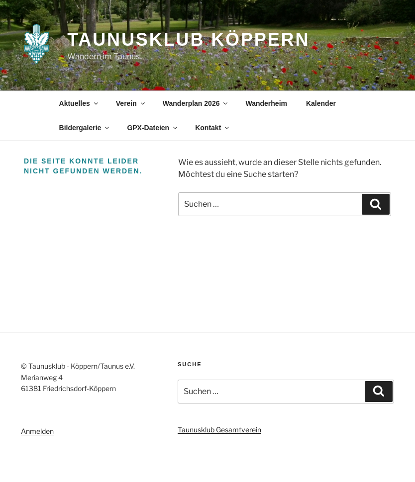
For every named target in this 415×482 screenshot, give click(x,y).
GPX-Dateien (153, 128)
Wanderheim (266, 103)
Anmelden (37, 431)
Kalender (321, 103)
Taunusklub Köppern (188, 39)
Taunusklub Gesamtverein (219, 429)
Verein (131, 103)
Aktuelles (79, 103)
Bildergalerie (85, 128)
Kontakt (212, 128)
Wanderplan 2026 (196, 103)
